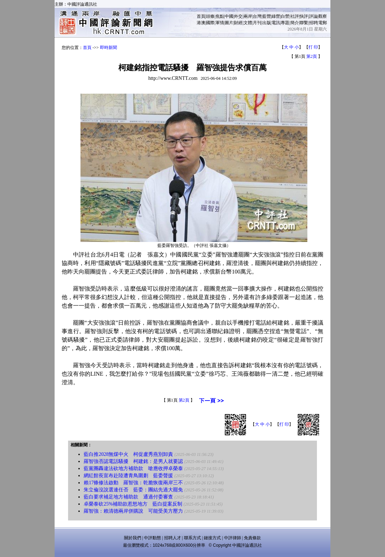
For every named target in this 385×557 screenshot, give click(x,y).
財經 (238, 22)
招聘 (313, 22)
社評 (294, 16)
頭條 (210, 16)
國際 (210, 22)
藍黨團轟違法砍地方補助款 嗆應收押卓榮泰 (133, 468)
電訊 (276, 22)
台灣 (257, 16)
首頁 (201, 16)
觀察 (322, 16)
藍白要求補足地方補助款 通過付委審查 (128, 497)
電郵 (322, 22)
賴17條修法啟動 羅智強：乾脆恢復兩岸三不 (133, 482)
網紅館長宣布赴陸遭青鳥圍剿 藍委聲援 (128, 475)
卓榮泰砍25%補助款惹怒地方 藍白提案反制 (133, 504)
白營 (285, 16)
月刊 (257, 22)
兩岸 (248, 16)
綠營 (276, 16)
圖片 (229, 22)
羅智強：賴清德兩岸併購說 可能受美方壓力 (133, 511)
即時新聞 (108, 47)
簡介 (294, 22)
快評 (304, 16)
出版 (266, 22)
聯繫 (304, 22)
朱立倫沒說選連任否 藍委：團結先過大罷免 (133, 489)
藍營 (266, 16)
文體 (248, 22)
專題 (285, 22)
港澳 (201, 22)
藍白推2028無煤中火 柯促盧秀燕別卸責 (128, 454)
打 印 (313, 47)
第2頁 (311, 56)
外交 (238, 16)
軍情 (220, 22)
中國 (229, 16)
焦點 (220, 16)
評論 (313, 16)
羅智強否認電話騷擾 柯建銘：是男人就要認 (133, 461)
